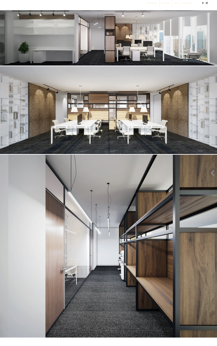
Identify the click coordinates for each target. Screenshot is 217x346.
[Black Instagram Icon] (206, 3)
